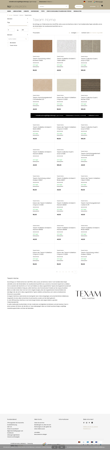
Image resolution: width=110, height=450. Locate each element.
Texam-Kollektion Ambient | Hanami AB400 (42, 153)
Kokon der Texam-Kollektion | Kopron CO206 (66, 253)
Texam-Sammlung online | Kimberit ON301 (42, 59)
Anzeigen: (73, 33)
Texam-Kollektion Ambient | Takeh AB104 (66, 59)
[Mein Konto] (93, 6)
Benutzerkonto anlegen (40, 434)
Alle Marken (11, 43)
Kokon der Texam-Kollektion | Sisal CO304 (90, 179)
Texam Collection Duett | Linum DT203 (89, 59)
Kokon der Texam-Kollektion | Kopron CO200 (42, 204)
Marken (22, 15)
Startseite (16, 15)
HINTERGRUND (35, 11)
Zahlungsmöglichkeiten (13, 435)
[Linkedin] (92, 423)
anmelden (37, 432)
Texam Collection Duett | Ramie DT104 (89, 98)
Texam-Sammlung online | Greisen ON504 (90, 253)
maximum (24, 29)
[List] (69, 33)
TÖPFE (42, 11)
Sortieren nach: (86, 33)
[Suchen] (53, 6)
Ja (54, 447)
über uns (9, 427)
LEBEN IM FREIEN (17, 11)
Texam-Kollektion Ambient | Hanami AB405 (42, 228)
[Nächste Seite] (75, 271)
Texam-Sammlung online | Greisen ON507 (42, 179)
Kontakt (90, 1)
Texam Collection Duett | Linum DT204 (89, 128)
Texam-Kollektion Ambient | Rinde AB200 (90, 228)
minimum (11, 29)
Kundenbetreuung (12, 425)
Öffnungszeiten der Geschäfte (15, 422)
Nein (62, 447)
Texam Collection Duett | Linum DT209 (65, 153)
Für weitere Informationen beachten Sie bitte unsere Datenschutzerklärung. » (86, 447)
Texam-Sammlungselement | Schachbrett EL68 (90, 154)
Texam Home (12, 45)
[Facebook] (83, 423)
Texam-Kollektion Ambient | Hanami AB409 (66, 228)
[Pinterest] (89, 423)
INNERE (9, 11)
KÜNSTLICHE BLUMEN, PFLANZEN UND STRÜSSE (59, 11)
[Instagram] (86, 423)
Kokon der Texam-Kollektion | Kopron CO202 (42, 253)
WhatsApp (79, 6)
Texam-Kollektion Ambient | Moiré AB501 (42, 128)
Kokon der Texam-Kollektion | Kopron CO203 (66, 98)
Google (101, 1)
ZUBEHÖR (26, 11)
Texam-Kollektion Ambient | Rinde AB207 (66, 179)
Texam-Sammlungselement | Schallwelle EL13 (42, 98)
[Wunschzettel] (98, 6)
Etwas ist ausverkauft (13, 429)
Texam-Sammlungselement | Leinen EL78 (90, 204)
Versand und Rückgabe (13, 437)
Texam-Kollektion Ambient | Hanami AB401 (66, 204)
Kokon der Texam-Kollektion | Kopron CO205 (66, 128)
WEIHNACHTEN (77, 11)
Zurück (10, 15)
